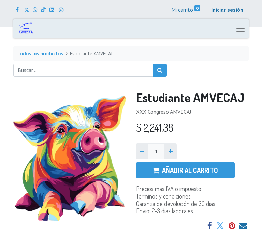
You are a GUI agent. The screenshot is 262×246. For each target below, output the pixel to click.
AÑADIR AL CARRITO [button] (185, 170)
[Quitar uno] (142, 151)
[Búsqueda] (160, 70)
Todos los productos (40, 53)
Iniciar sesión (227, 9)
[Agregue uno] (170, 151)
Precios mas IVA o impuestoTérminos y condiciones (168, 192)
